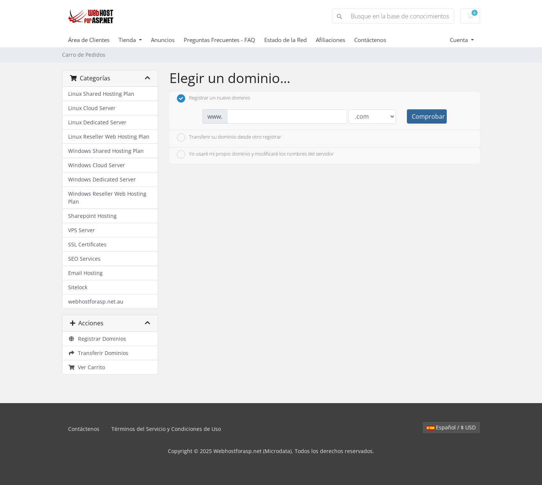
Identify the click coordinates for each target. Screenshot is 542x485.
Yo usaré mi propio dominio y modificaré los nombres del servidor (255, 154)
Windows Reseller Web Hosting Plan (107, 197)
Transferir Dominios (98, 353)
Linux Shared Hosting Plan (101, 93)
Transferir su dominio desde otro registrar (229, 137)
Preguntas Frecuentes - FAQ (219, 40)
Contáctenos (370, 40)
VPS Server (81, 230)
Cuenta (459, 40)
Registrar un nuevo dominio (213, 98)
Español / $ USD (451, 427)
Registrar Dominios (97, 338)
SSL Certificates (87, 244)
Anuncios (163, 40)
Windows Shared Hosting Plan (106, 150)
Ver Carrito (86, 367)
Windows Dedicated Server (102, 179)
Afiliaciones (330, 40)
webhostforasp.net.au (95, 301)
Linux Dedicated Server (97, 122)
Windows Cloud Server (96, 165)
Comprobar (428, 116)
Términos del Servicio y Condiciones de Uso (166, 428)
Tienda (128, 40)
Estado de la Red (285, 40)
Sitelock (77, 287)
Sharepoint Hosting (92, 215)
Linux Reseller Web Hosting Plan (108, 136)
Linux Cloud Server (92, 108)
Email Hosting (85, 272)
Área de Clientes (89, 40)
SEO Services (84, 258)
